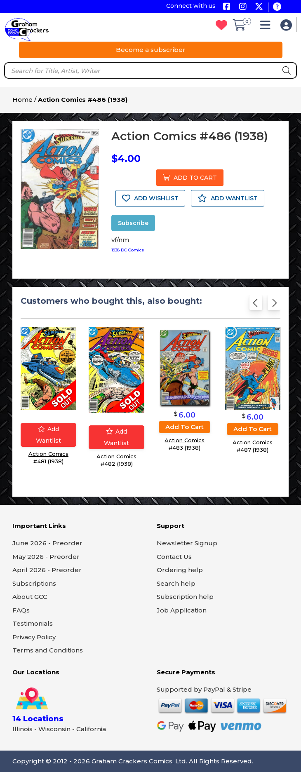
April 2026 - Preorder (47, 570)
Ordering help (180, 570)
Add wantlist (48, 434)
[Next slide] (274, 305)
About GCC (29, 597)
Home (22, 99)
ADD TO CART (190, 177)
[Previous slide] (255, 305)
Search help (176, 583)
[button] (267, 27)
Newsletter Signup (187, 543)
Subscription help (185, 597)
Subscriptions (34, 583)
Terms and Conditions (47, 650)
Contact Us (174, 557)
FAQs (21, 610)
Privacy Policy (34, 637)
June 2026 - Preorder (47, 543)
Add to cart (184, 427)
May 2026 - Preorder (46, 557)
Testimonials (32, 623)
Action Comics (48, 454)
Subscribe (133, 223)
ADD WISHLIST (150, 198)
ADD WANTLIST (228, 198)
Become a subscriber (151, 50)
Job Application (182, 610)
